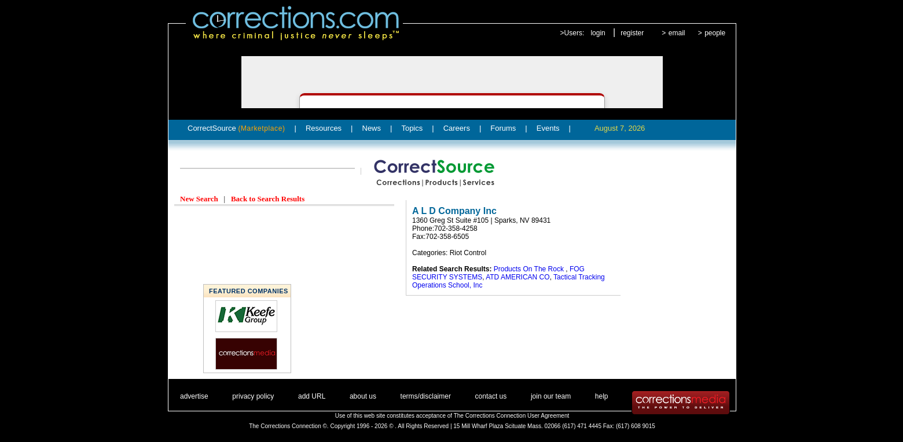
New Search (199, 198)
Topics (412, 128)
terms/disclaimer (426, 396)
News (371, 128)
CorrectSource (236, 128)
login (597, 33)
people (714, 33)
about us (363, 396)
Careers (456, 128)
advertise (194, 396)
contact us (491, 396)
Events (548, 128)
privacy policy (253, 396)
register (632, 33)
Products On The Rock (530, 269)
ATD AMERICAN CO (517, 277)
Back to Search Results (267, 198)
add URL (311, 396)
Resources (324, 128)
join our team (551, 396)
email (677, 33)
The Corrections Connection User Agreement (512, 415)
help (601, 396)
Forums (503, 128)
